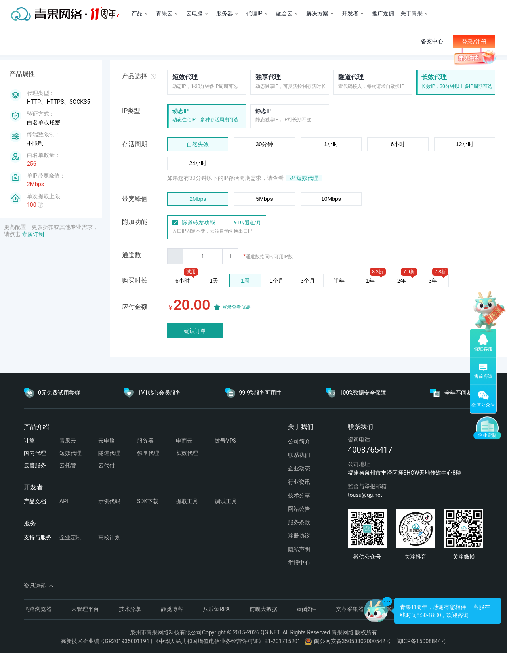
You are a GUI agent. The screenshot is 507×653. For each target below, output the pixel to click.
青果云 (67, 440)
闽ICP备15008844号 (421, 641)
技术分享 (299, 495)
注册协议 (299, 536)
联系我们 (299, 455)
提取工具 (187, 501)
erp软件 (306, 609)
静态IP (263, 111)
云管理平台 (85, 609)
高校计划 (109, 537)
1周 (245, 280)
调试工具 (226, 501)
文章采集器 (350, 609)
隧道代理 (351, 77)
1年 (370, 280)
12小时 (464, 144)
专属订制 (33, 234)
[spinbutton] (202, 256)
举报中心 (299, 562)
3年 (433, 280)
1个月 (276, 280)
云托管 (67, 465)
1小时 (331, 144)
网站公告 (299, 509)
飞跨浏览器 (37, 609)
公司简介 (299, 441)
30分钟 (264, 144)
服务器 (145, 440)
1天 (214, 280)
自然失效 (198, 144)
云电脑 (106, 440)
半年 (339, 280)
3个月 (308, 280)
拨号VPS (225, 440)
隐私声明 (299, 549)
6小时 (398, 144)
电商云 (184, 440)
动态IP (180, 111)
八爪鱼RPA (216, 609)
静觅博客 (172, 609)
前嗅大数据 (263, 609)
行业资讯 (299, 482)
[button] (175, 256)
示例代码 (109, 501)
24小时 (197, 163)
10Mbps (331, 199)
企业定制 (70, 537)
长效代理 (434, 77)
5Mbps (264, 199)
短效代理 (185, 77)
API (63, 501)
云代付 (106, 465)
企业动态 (299, 468)
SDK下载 (147, 501)
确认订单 (195, 331)
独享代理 (268, 77)
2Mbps (197, 199)
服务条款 (299, 522)
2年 (401, 280)
